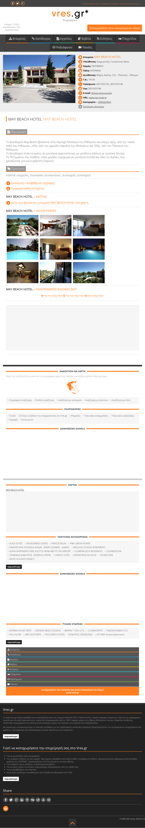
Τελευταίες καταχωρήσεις (96, 415)
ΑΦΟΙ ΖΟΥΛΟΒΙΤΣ (33, 634)
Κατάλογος (41, 39)
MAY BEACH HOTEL (15, 490)
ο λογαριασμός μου (90, 3)
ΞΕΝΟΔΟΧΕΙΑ (104, 102)
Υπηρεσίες (75, 415)
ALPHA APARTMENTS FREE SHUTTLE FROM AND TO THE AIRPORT (40, 551)
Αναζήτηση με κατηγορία (69, 400)
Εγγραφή (13, 419)
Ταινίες (85, 47)
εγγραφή (105, 3)
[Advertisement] (72, 328)
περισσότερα (13, 567)
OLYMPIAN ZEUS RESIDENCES (88, 551)
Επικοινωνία (27, 419)
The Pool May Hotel (52, 296)
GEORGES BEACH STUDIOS (48, 630)
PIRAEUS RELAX (59, 543)
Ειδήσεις (104, 39)
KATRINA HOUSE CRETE (20, 630)
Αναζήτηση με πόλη (121, 400)
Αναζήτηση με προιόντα (96, 400)
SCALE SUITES (15, 543)
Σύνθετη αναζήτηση (45, 400)
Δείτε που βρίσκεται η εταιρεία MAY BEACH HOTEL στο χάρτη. (50, 203)
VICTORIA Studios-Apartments (110, 634)
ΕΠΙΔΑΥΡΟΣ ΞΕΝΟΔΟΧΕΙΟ (81, 634)
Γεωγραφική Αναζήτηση (20, 400)
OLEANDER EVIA (113, 551)
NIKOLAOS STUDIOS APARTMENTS (89, 547)
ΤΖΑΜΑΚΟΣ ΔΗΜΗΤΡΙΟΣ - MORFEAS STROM (30, 555)
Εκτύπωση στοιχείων (93, 106)
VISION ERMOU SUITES (37, 543)
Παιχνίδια (127, 39)
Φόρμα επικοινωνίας (101, 93)
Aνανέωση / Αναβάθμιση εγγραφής (33, 183)
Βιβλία (84, 39)
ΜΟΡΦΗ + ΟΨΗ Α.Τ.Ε (74, 630)
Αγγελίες (64, 39)
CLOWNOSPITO (95, 630)
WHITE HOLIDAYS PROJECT (22, 559)
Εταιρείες (17, 39)
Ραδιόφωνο (62, 47)
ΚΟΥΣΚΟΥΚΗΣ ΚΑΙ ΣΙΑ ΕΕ (85, 555)
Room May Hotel (94, 296)
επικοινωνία (127, 3)
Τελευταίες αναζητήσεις (123, 415)
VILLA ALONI (15, 634)
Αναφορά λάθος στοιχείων (27, 188)
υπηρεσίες (115, 3)
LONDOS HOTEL (62, 555)
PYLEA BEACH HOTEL (55, 634)
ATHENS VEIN (106, 555)
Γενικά (12, 415)
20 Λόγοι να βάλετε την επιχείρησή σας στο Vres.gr (43, 415)
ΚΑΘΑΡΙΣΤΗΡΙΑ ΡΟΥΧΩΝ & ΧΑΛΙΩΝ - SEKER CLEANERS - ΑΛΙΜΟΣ (39, 547)
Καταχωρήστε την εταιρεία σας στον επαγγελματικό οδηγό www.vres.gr (72, 691)
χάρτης (137, 3)
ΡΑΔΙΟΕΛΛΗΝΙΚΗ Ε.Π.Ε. (117, 630)
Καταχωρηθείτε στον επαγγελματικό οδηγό (114, 28)
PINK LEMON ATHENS (80, 543)
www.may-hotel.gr (98, 97)
